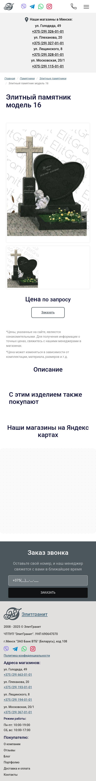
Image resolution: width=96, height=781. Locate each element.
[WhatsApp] (40, 7)
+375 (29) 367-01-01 (18, 712)
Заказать (47, 312)
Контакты (10, 774)
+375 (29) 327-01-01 (48, 43)
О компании (12, 744)
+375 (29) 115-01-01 (48, 66)
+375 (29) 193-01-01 (18, 687)
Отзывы (9, 750)
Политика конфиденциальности (27, 655)
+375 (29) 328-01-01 (48, 55)
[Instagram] (49, 7)
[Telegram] (32, 7)
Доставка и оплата (17, 768)
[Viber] (23, 7)
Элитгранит (34, 614)
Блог (7, 756)
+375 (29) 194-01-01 (18, 700)
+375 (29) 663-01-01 (18, 675)
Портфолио (11, 762)
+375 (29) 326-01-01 (48, 31)
